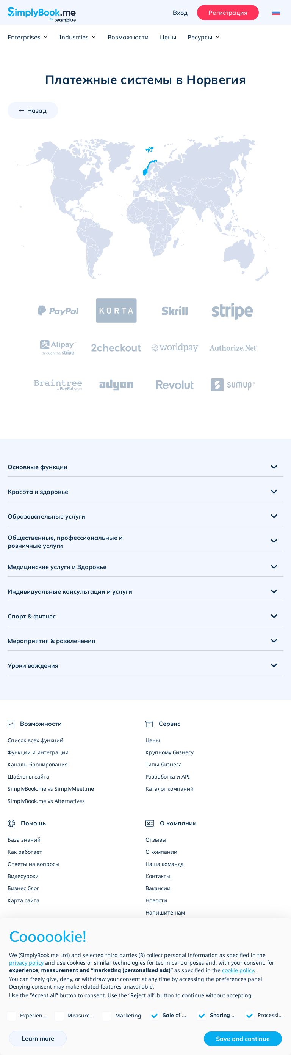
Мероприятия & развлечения (51, 641)
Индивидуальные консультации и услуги (70, 591)
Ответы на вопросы (33, 863)
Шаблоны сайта (28, 776)
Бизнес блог (23, 888)
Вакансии (158, 888)
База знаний (24, 839)
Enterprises (28, 37)
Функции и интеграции (38, 752)
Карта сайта (23, 900)
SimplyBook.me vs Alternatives (46, 800)
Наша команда (165, 863)
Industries (77, 37)
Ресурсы (204, 37)
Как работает (25, 851)
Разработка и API (168, 776)
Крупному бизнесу (170, 752)
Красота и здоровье (38, 491)
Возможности (128, 37)
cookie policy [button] (238, 970)
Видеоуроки (23, 876)
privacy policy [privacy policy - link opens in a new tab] (26, 962)
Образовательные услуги (46, 516)
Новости (156, 900)
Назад (37, 110)
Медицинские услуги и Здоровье (57, 567)
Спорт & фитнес (32, 616)
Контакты (158, 876)
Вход (180, 12)
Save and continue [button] (243, 1038)
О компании (161, 851)
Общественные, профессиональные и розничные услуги (65, 541)
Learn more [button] (38, 1038)
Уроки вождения (33, 665)
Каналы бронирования (38, 764)
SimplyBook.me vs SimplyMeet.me (51, 788)
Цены (168, 37)
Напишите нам (165, 912)
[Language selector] (274, 12)
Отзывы (156, 839)
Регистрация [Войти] (227, 12)
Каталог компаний (170, 788)
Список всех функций (35, 740)
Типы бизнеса (164, 764)
